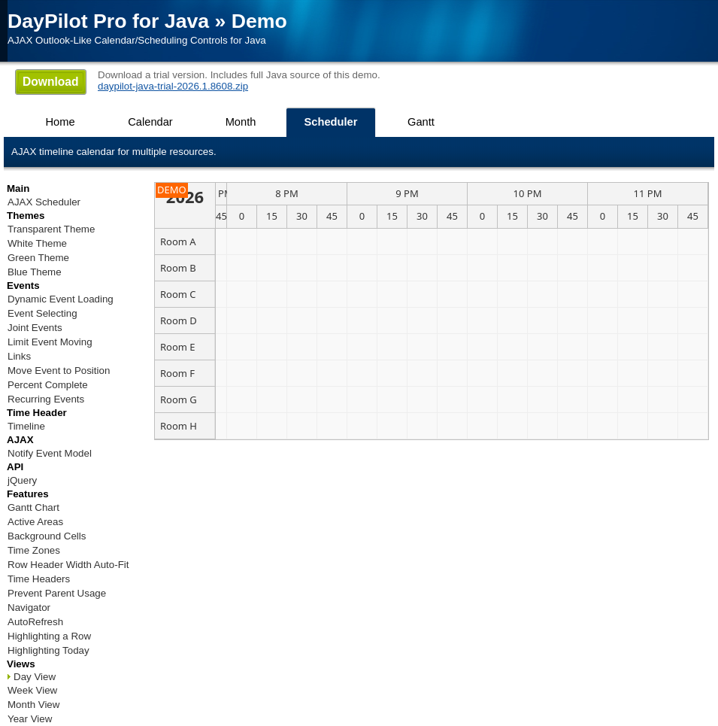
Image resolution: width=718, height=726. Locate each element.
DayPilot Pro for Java (108, 21)
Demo (259, 21)
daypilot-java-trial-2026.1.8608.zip (173, 86)
